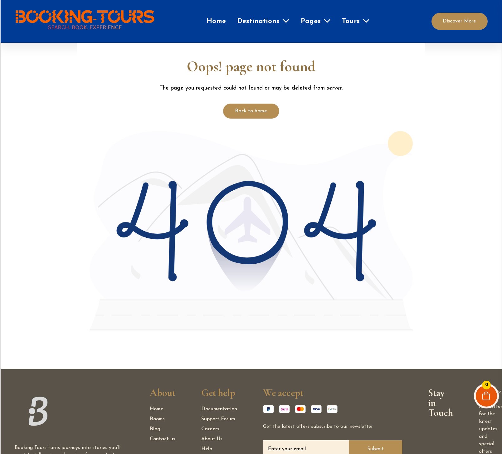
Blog (155, 429)
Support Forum (218, 419)
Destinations (258, 21)
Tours (351, 21)
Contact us (162, 439)
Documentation (219, 409)
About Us (211, 439)
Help (206, 449)
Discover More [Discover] (459, 21)
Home (216, 21)
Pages (311, 21)
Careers (210, 429)
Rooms (157, 419)
